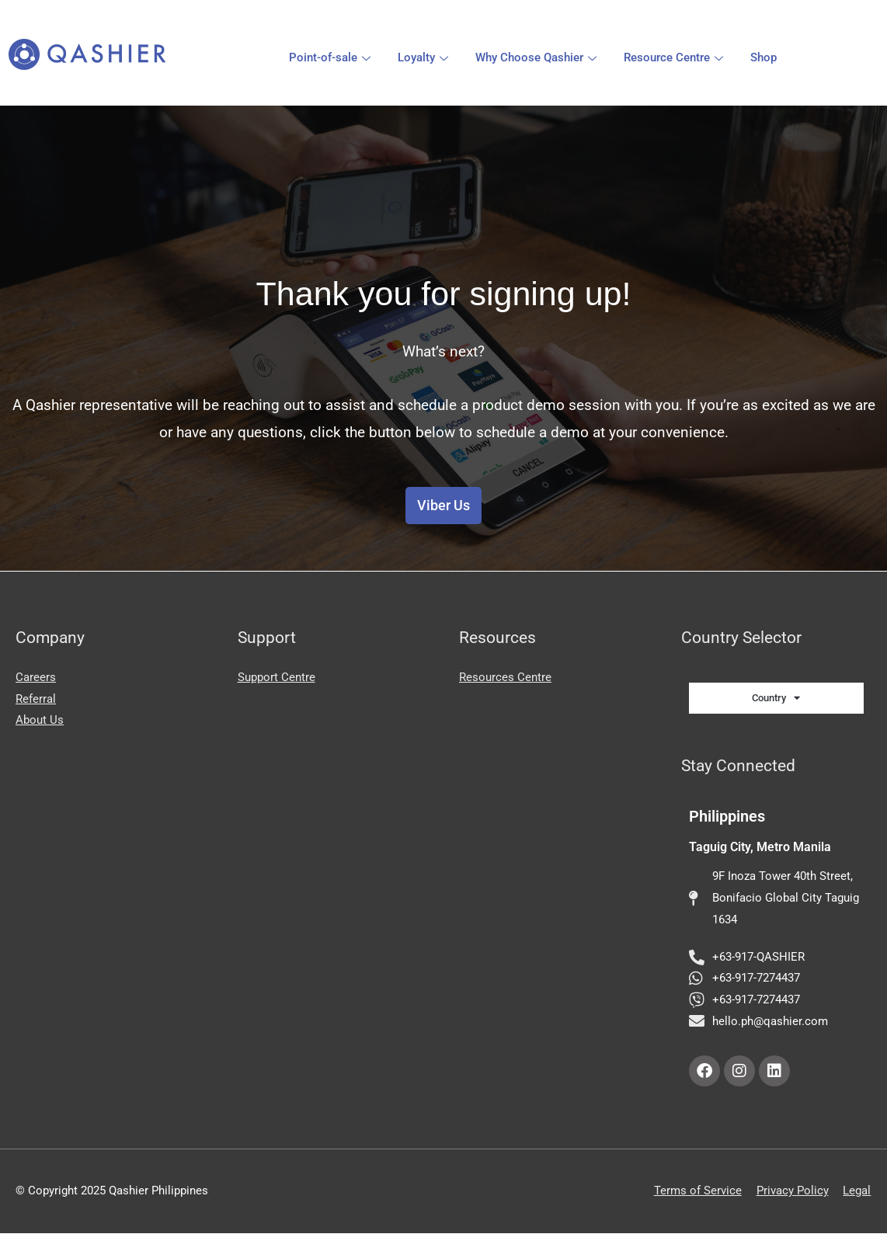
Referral (36, 699)
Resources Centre (505, 677)
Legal (857, 1191)
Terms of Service (698, 1191)
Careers (36, 677)
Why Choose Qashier (537, 57)
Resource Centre (675, 57)
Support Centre (276, 677)
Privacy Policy (793, 1191)
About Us (40, 721)
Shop (763, 57)
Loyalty (425, 57)
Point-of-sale (331, 57)
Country (776, 698)
